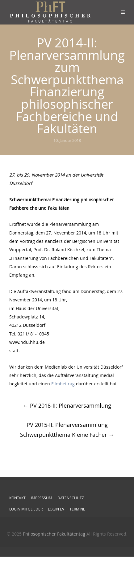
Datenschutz (70, 497)
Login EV (56, 508)
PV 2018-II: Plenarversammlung (67, 405)
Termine (77, 508)
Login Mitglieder (26, 508)
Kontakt (17, 497)
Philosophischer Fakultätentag (54, 534)
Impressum (41, 497)
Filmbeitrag (63, 384)
